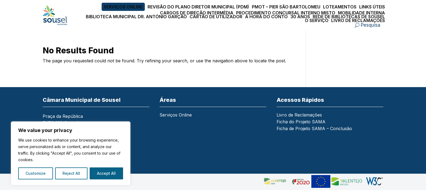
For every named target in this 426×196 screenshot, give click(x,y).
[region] (70, 153)
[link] (60, 15)
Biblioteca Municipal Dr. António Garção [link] (136, 17)
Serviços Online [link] (123, 7)
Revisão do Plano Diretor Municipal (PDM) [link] (198, 7)
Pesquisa (370, 25)
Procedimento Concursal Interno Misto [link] (285, 13)
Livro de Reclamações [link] (358, 20)
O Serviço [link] (316, 20)
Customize (36, 173)
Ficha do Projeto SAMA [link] (301, 122)
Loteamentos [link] (339, 7)
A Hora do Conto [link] (266, 17)
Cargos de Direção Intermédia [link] (196, 13)
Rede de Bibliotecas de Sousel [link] (349, 17)
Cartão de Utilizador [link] (216, 17)
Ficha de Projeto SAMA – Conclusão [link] (314, 129)
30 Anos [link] (300, 17)
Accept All (106, 173)
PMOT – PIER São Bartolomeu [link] (286, 7)
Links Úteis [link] (372, 7)
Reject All (71, 173)
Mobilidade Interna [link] (361, 13)
